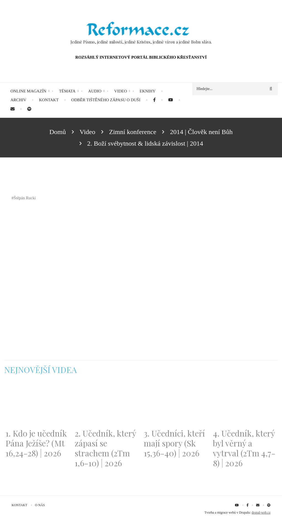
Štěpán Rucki (25, 198)
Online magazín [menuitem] (28, 91)
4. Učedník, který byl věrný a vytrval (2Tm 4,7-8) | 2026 (244, 448)
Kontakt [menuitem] (49, 100)
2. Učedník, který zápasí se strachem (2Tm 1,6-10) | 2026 (105, 448)
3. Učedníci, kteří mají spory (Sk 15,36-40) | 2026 (174, 443)
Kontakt (19, 505)
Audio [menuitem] (94, 91)
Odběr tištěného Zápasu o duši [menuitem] (105, 100)
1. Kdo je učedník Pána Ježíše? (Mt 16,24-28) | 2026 (36, 443)
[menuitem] (154, 100)
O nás (40, 505)
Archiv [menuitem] (18, 100)
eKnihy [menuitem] (148, 91)
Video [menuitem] (120, 91)
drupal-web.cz (261, 512)
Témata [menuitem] (67, 91)
